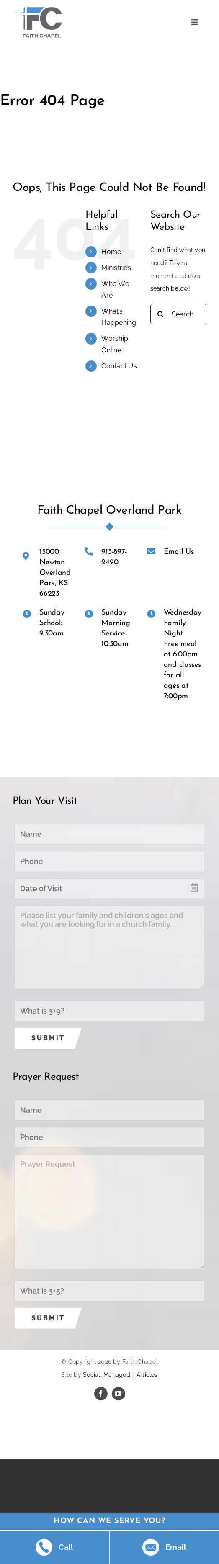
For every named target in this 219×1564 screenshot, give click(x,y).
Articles (147, 1374)
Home (111, 252)
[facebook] (101, 1393)
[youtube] (118, 1393)
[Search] (160, 314)
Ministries (116, 268)
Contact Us (119, 366)
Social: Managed (106, 1374)
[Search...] (178, 314)
